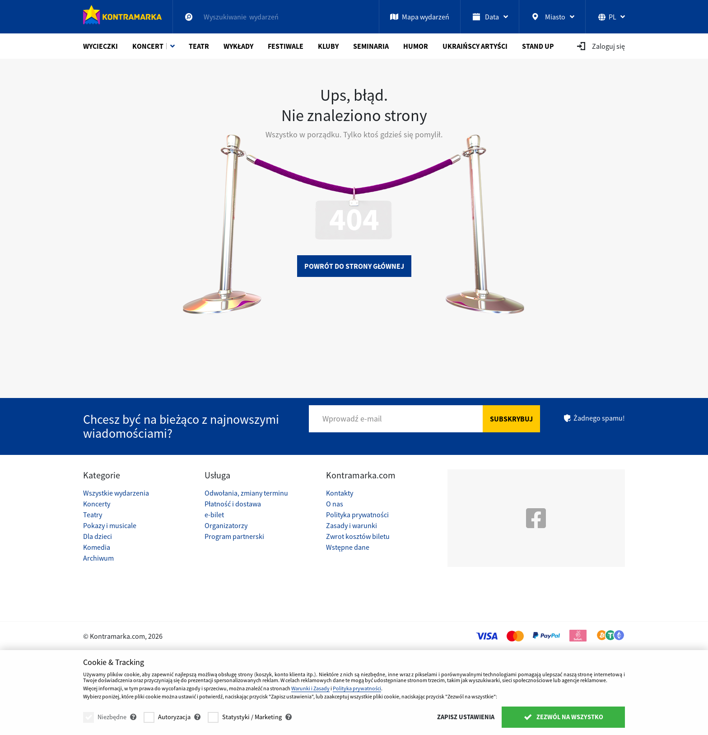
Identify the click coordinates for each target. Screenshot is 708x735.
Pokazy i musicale (109, 525)
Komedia (96, 547)
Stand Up (538, 46)
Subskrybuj (511, 418)
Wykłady (238, 46)
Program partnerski (234, 536)
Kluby (328, 46)
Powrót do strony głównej (354, 266)
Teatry (92, 514)
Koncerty (96, 503)
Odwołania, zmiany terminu (246, 492)
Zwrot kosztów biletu (358, 536)
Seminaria (371, 46)
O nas (334, 503)
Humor (415, 46)
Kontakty (339, 492)
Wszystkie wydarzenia (116, 492)
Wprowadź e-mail (352, 418)
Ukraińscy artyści (475, 46)
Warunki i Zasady (310, 688)
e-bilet (214, 514)
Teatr (199, 46)
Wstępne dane (347, 547)
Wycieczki (100, 46)
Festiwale (285, 46)
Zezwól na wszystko (563, 717)
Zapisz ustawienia (465, 717)
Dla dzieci (97, 536)
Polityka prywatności (357, 514)
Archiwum (98, 557)
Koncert (147, 46)
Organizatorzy (226, 525)
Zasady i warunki (351, 525)
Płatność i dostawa (233, 503)
